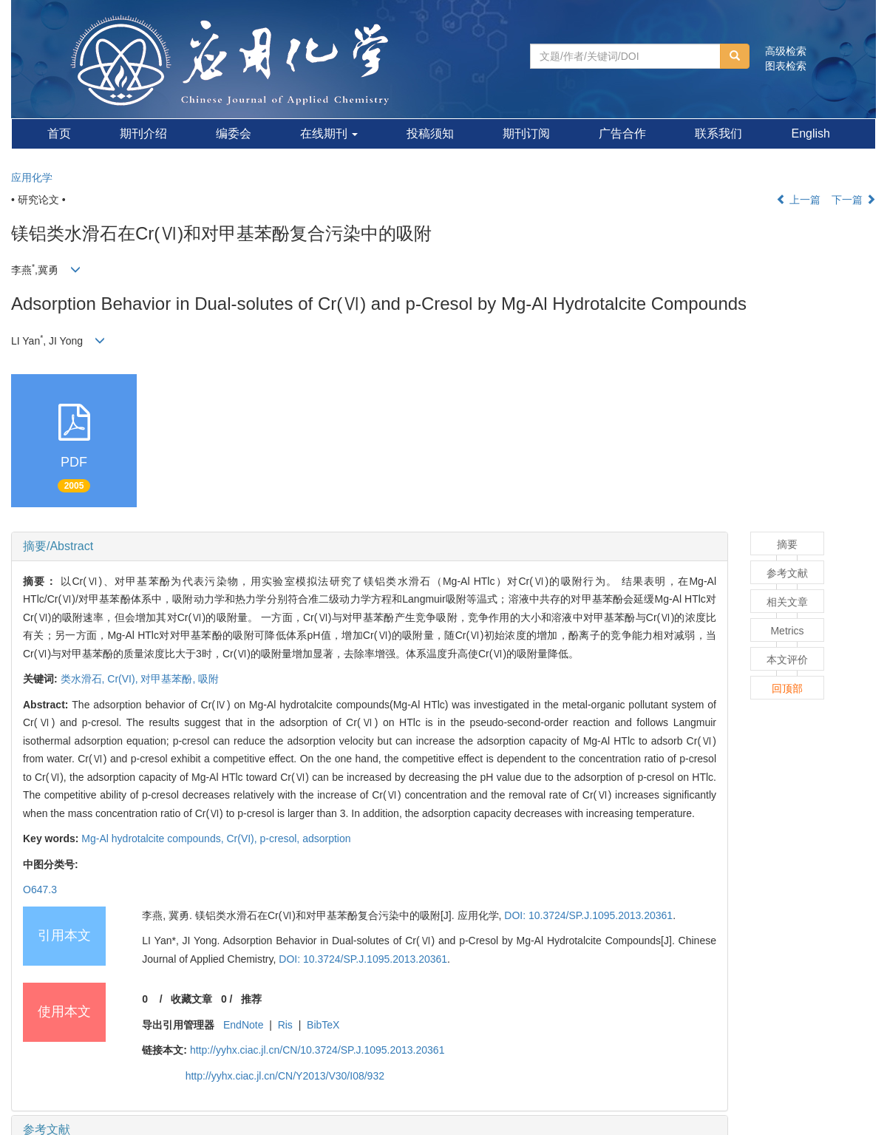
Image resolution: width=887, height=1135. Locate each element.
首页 (59, 133)
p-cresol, (281, 838)
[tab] (369, 546)
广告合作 (622, 133)
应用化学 (31, 177)
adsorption (326, 838)
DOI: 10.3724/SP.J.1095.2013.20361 (588, 915)
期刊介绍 (143, 133)
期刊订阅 (526, 133)
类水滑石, (84, 679)
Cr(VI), (123, 679)
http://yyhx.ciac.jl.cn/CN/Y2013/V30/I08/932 (285, 1076)
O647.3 (40, 889)
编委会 (233, 133)
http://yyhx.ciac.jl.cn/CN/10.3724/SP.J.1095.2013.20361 (317, 1050)
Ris (285, 1025)
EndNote (243, 1025)
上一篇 (798, 200)
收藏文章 (191, 999)
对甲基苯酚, (169, 679)
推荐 (251, 999)
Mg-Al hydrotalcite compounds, (153, 838)
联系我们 (718, 133)
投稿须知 (430, 133)
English (810, 133)
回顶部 (787, 688)
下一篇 (854, 200)
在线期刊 (329, 133)
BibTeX (323, 1025)
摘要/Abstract (58, 546)
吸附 (208, 679)
